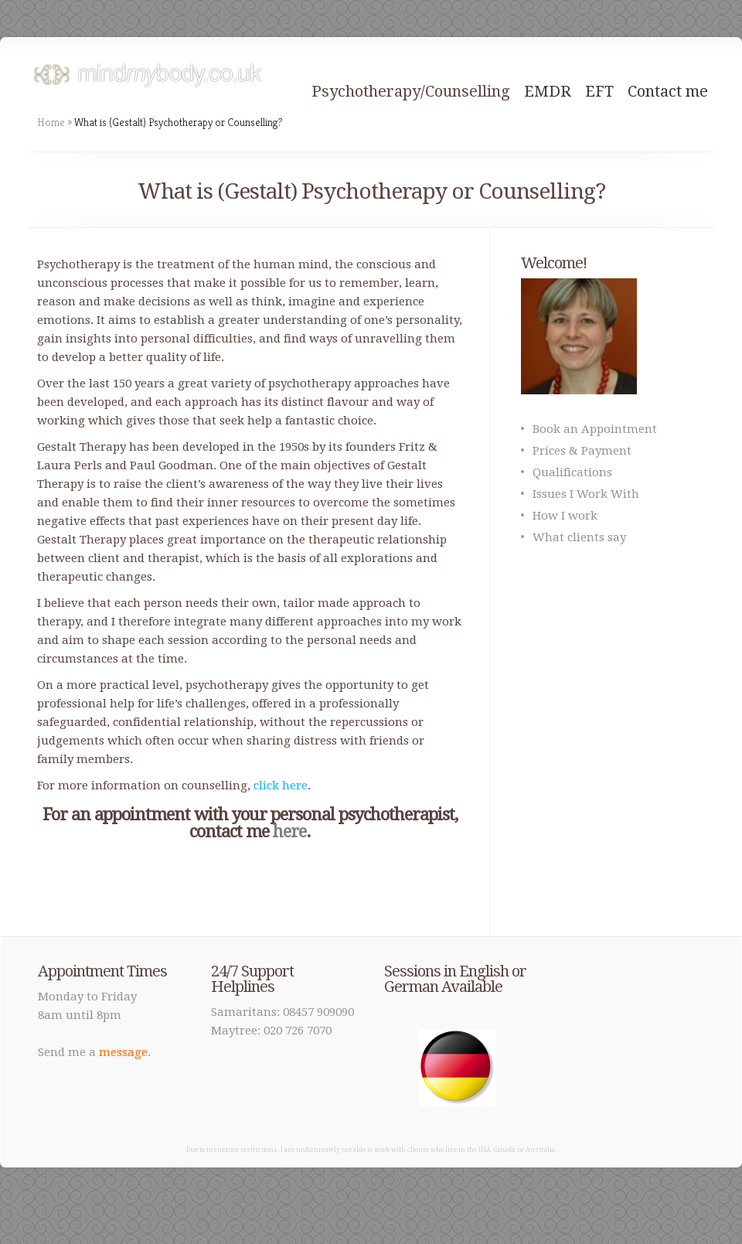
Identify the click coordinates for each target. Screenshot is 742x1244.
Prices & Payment (582, 451)
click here (281, 785)
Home (51, 122)
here (289, 831)
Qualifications (572, 472)
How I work (565, 516)
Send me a (93, 1052)
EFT (599, 91)
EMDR (547, 91)
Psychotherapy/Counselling (410, 91)
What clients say (579, 537)
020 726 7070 (298, 1031)
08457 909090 (318, 1012)
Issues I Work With (586, 494)
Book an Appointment (595, 429)
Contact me (668, 91)
